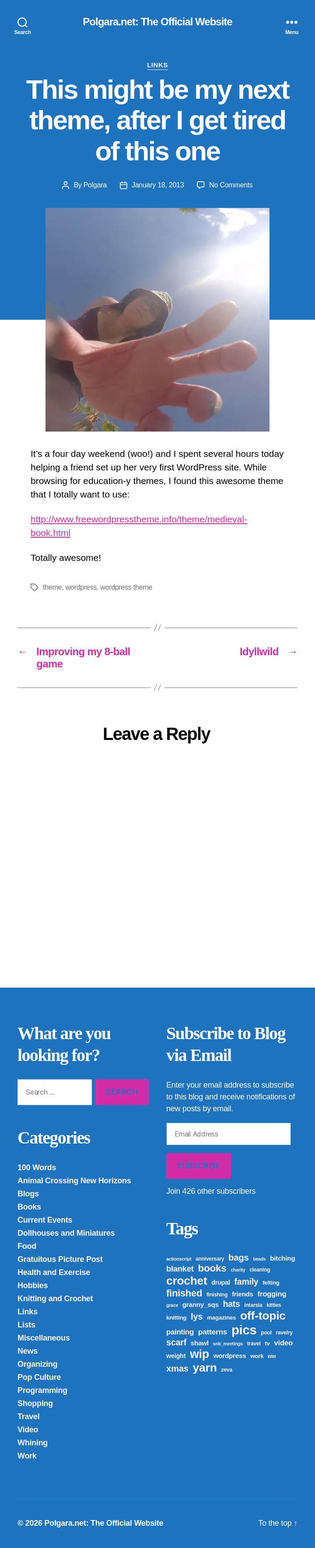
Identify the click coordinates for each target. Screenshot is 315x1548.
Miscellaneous (44, 1338)
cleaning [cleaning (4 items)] (259, 1270)
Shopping (35, 1403)
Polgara (95, 185)
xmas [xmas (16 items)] (177, 1368)
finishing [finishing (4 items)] (217, 1295)
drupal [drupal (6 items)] (220, 1282)
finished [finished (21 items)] (184, 1293)
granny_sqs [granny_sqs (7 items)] (200, 1304)
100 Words (37, 1167)
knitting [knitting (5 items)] (176, 1317)
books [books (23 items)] (212, 1268)
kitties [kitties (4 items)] (273, 1305)
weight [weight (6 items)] (176, 1355)
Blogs (28, 1193)
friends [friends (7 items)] (242, 1294)
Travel (28, 1416)
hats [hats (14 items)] (231, 1304)
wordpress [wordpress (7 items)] (230, 1355)
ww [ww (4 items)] (272, 1356)
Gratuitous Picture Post (60, 1259)
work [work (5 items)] (256, 1356)
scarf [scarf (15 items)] (176, 1342)
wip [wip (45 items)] (199, 1354)
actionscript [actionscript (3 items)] (178, 1258)
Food (27, 1246)
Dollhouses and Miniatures (66, 1233)
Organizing (37, 1364)
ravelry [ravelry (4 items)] (284, 1333)
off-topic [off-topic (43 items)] (263, 1315)
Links (157, 65)
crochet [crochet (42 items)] (186, 1280)
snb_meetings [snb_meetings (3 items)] (228, 1343)
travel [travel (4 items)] (254, 1344)
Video (28, 1429)
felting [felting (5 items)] (270, 1282)
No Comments (230, 185)
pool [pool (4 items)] (266, 1333)
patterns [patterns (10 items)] (212, 1331)
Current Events (45, 1220)
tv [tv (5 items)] (267, 1343)
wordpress (80, 587)
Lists (26, 1324)
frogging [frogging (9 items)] (272, 1294)
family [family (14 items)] (246, 1281)
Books (29, 1206)
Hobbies (33, 1285)
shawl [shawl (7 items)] (200, 1343)
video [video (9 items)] (283, 1343)
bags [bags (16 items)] (238, 1257)
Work (27, 1455)
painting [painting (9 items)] (180, 1332)
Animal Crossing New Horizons (74, 1180)
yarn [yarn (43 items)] (205, 1367)
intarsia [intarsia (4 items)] (253, 1305)
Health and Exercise (54, 1272)
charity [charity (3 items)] (238, 1269)
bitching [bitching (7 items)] (282, 1258)
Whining (33, 1442)
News (28, 1351)
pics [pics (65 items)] (244, 1330)
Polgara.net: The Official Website (157, 22)
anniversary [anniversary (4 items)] (210, 1259)
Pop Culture (39, 1377)
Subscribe (198, 1165)
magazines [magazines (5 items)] (221, 1317)
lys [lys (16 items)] (197, 1316)
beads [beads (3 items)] (259, 1258)
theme (52, 587)
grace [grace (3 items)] (172, 1305)
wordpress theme (126, 587)
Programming (42, 1390)
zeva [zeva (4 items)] (226, 1370)
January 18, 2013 (158, 185)
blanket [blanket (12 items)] (180, 1268)
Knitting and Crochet (55, 1298)
